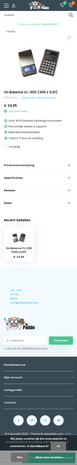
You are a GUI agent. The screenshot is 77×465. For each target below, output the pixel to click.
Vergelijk (12, 147)
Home (11, 31)
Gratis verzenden (38, 24)
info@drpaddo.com (15, 303)
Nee (19, 457)
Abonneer (61, 340)
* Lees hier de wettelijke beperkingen (26, 348)
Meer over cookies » (49, 457)
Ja (58, 446)
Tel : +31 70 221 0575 (15, 294)
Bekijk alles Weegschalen (39, 98)
